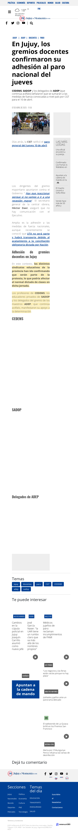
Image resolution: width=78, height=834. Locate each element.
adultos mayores (51, 691)
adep (16, 589)
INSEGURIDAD (35, 807)
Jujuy (16, 584)
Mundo (50, 2)
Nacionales (12, 798)
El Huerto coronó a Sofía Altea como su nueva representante (62, 194)
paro (38, 584)
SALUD (32, 811)
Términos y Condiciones (15, 821)
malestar (48, 616)
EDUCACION (35, 798)
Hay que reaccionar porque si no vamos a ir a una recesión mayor (31, 197)
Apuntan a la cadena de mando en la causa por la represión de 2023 (61, 181)
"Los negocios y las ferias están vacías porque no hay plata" (56, 673)
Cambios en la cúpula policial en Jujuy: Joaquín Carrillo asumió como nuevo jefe (17, 636)
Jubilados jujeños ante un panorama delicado (54, 698)
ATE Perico (48, 665)
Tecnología (23, 812)
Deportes (31, 2)
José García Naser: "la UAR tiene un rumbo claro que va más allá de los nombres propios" (33, 636)
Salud (57, 2)
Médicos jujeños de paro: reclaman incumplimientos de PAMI (52, 630)
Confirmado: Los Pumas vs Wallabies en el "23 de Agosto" (61, 167)
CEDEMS (58, 584)
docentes (27, 584)
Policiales (41, 2)
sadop (26, 589)
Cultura (65, 2)
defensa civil (49, 744)
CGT (47, 584)
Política (11, 2)
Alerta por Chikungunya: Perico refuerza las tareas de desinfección (56, 753)
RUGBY (31, 616)
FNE (20, 807)
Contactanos (57, 807)
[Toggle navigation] (9, 12)
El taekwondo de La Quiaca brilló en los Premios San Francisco (55, 726)
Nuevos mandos (19, 616)
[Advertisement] (32, 562)
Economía (21, 2)
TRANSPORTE (35, 802)
